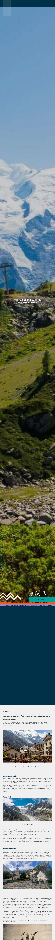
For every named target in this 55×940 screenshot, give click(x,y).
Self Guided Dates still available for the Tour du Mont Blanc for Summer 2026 (27, 602)
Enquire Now (41, 599)
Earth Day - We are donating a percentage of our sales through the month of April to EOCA (28, 605)
